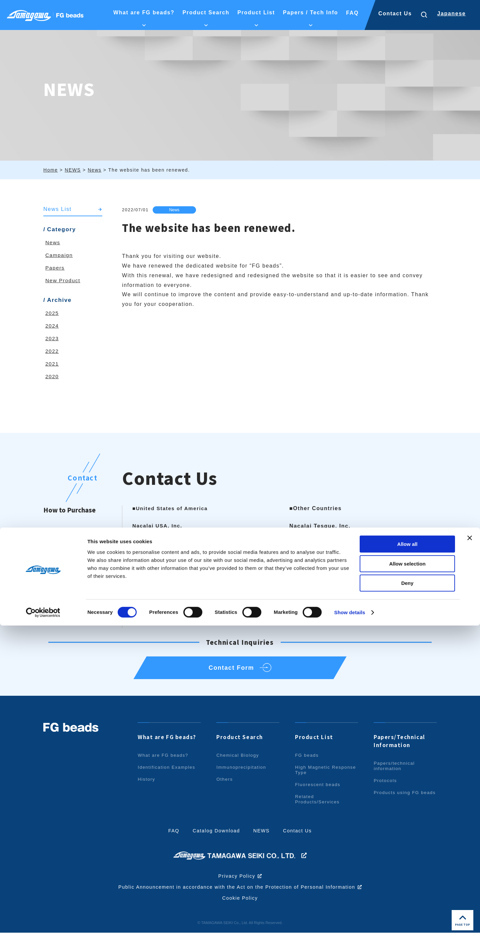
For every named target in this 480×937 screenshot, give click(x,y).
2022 (52, 351)
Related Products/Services (318, 803)
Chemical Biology (238, 759)
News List (58, 209)
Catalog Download (215, 835)
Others (225, 783)
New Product (63, 281)
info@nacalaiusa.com (178, 580)
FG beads (307, 759)
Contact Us (395, 13)
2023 (52, 339)
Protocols (386, 785)
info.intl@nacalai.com (338, 564)
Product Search (240, 741)
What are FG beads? (169, 741)
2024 (52, 326)
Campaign (59, 255)
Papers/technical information (395, 770)
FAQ (172, 835)
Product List (314, 741)
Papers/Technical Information (401, 745)
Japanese (451, 13)
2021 (52, 364)
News (175, 209)
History (147, 783)
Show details (349, 924)
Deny (407, 894)
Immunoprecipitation (242, 771)
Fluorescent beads (318, 789)
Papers (55, 268)
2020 (52, 377)
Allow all (407, 855)
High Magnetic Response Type (314, 774)
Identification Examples (168, 771)
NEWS (262, 835)
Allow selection (407, 875)
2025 (52, 313)
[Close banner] (469, 849)
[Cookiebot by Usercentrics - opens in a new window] (43, 924)
